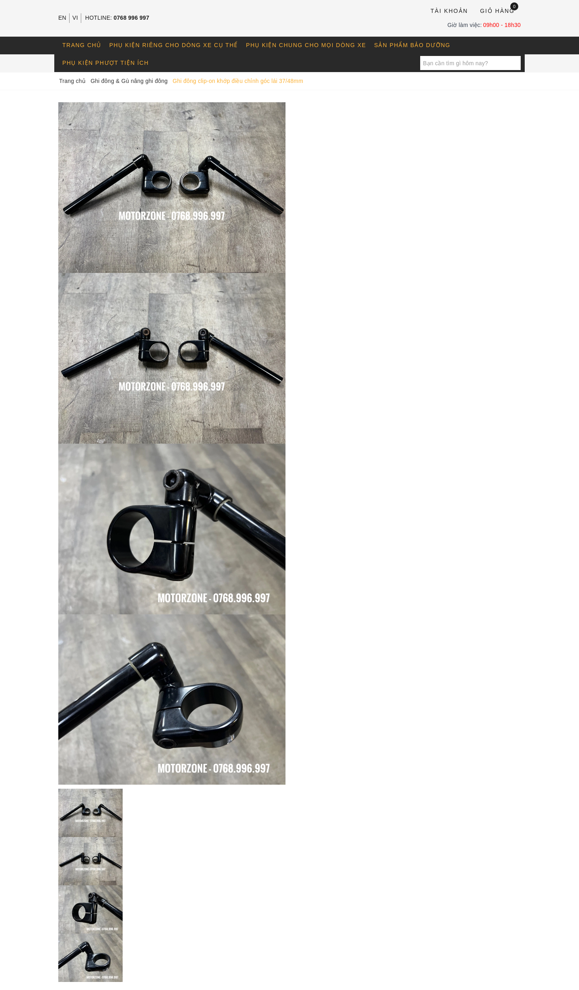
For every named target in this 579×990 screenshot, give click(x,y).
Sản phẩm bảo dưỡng (412, 45)
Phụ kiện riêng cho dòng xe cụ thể (173, 45)
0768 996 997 (132, 17)
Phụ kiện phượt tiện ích (105, 63)
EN (62, 17)
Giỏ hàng (499, 10)
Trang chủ (81, 45)
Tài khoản (449, 11)
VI (75, 17)
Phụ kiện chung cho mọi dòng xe (306, 45)
